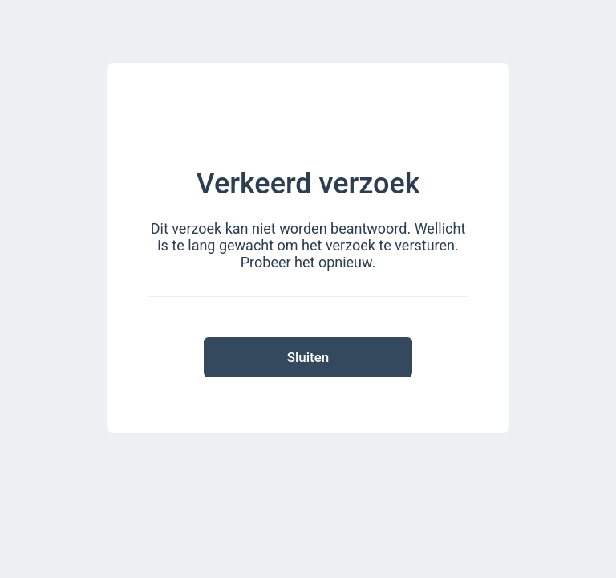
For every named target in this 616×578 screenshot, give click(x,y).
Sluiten (308, 357)
